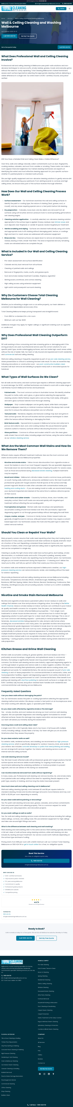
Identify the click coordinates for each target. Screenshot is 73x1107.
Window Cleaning (43, 987)
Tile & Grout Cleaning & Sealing (10, 1038)
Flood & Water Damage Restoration (12, 1076)
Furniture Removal (43, 999)
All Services (41, 1042)
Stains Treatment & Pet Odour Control (49, 1018)
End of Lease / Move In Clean (46, 968)
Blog (39, 1046)
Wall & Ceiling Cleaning (45, 983)
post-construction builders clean (52, 364)
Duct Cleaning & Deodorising (46, 1006)
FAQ (39, 1051)
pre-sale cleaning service (60, 359)
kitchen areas (60, 222)
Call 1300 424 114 (9, 36)
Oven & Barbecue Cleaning (9, 1061)
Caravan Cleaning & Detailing (10, 1068)
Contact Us (41, 1063)
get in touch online (31, 844)
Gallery (40, 1055)
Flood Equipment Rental (8, 1080)
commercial (9, 354)
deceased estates (17, 621)
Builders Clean (5, 1095)
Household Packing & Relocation (47, 1002)
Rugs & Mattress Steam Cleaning (48, 1021)
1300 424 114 (36, 861)
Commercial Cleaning (8, 1084)
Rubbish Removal (6, 1072)
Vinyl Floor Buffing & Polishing (10, 1046)
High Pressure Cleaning (8, 1053)
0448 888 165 (42, 1)
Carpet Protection (43, 1014)
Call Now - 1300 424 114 (36, 1105)
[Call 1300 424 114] (61, 8)
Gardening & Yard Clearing (9, 1057)
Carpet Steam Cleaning (45, 1010)
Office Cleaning (6, 1087)
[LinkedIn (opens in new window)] (49, 1074)
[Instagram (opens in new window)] (44, 1074)
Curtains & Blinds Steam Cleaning (48, 1029)
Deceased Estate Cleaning (46, 991)
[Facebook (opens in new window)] (40, 1074)
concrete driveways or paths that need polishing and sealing (45, 746)
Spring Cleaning (42, 976)
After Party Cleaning (44, 995)
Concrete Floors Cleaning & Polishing (12, 1049)
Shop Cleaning (5, 1091)
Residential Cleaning (44, 980)
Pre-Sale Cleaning (43, 964)
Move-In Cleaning (43, 972)
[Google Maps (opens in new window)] (53, 1074)
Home (3, 18)
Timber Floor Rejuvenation (9, 1042)
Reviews (40, 1059)
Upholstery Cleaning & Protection (48, 1025)
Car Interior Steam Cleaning (9, 1065)
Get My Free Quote (27, 36)
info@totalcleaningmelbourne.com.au (47, 3)
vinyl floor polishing (28, 680)
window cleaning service (19, 438)
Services (9, 18)
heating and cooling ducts (15, 488)
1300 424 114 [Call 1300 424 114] (67, 3)
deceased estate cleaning (42, 471)
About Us (40, 1038)
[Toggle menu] (69, 9)
